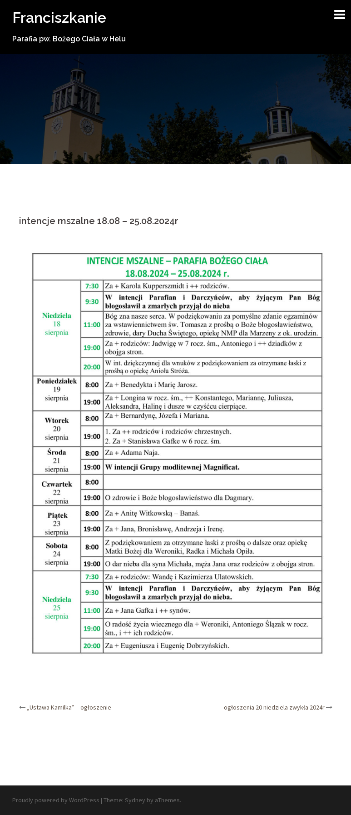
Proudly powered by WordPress (55, 800)
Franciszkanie (59, 17)
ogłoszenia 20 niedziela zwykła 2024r (274, 707)
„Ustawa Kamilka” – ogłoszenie (69, 707)
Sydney (135, 800)
